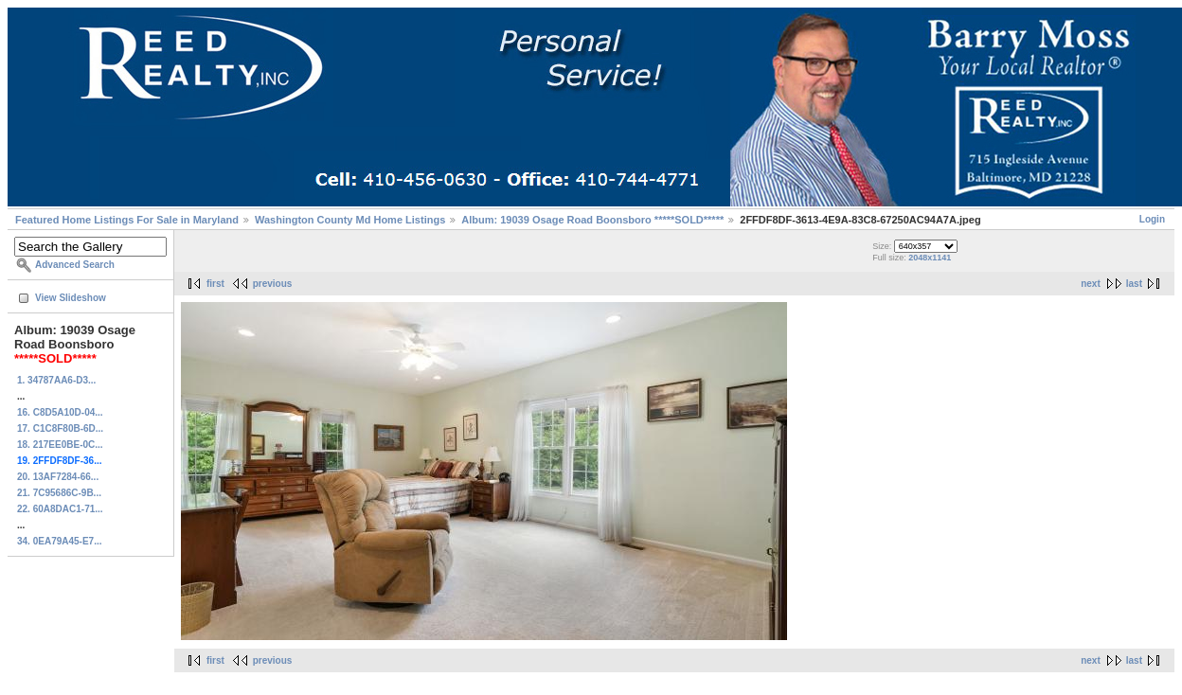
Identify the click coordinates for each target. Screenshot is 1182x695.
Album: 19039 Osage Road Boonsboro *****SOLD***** (593, 219)
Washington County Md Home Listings (350, 219)
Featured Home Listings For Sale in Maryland (127, 219)
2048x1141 (929, 257)
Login (1152, 219)
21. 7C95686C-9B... (59, 493)
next (1091, 283)
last (1134, 283)
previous (273, 283)
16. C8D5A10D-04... (60, 412)
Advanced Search (75, 264)
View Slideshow (70, 298)
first (215, 283)
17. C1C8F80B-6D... (60, 428)
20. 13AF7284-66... (57, 477)
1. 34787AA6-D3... (56, 380)
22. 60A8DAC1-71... (60, 509)
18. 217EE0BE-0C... (60, 444)
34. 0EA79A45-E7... (59, 541)
